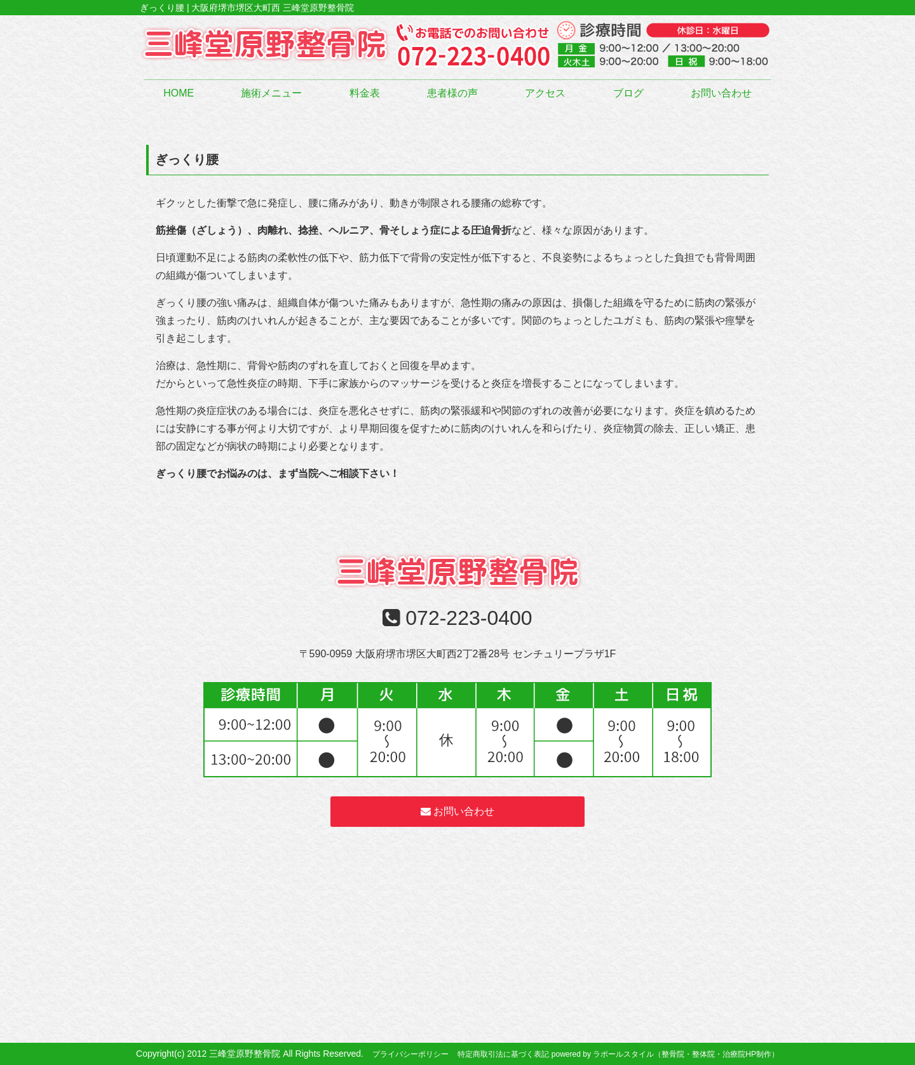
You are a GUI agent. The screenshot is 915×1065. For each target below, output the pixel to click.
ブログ (628, 93)
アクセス (545, 93)
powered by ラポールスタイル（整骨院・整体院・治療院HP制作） (665, 1054)
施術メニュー (271, 93)
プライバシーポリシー (410, 1054)
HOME (178, 93)
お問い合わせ (721, 93)
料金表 (364, 93)
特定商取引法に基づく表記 (503, 1054)
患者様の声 (452, 93)
